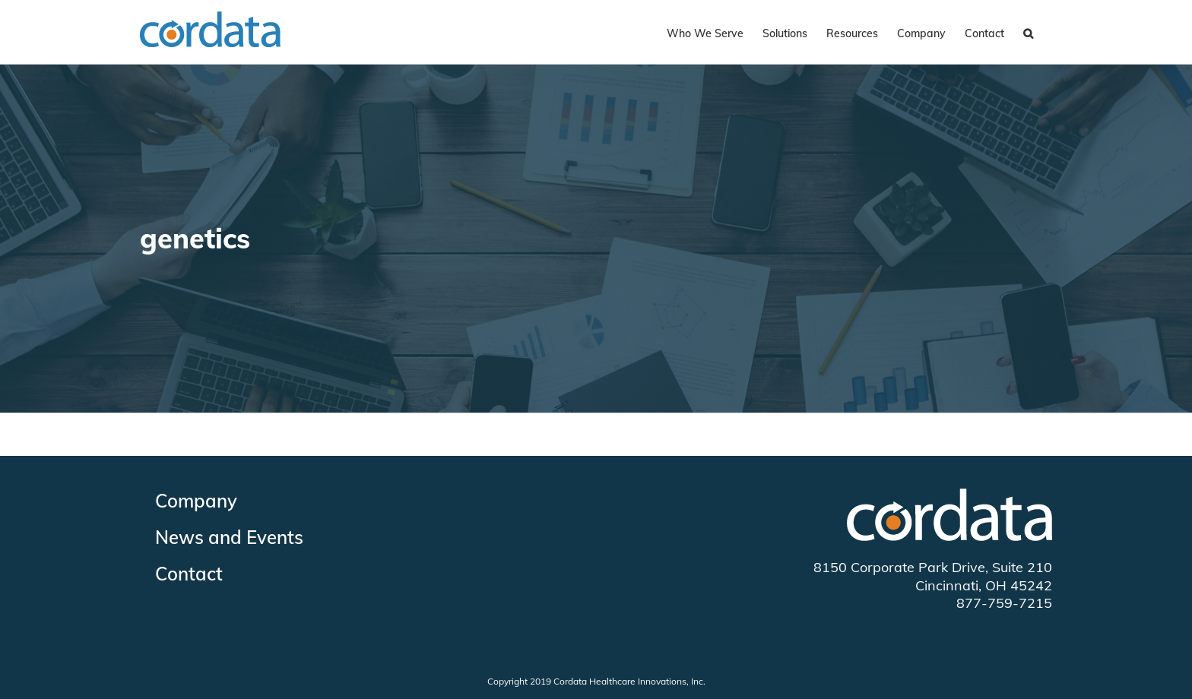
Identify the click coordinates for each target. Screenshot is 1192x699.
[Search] (1028, 32)
